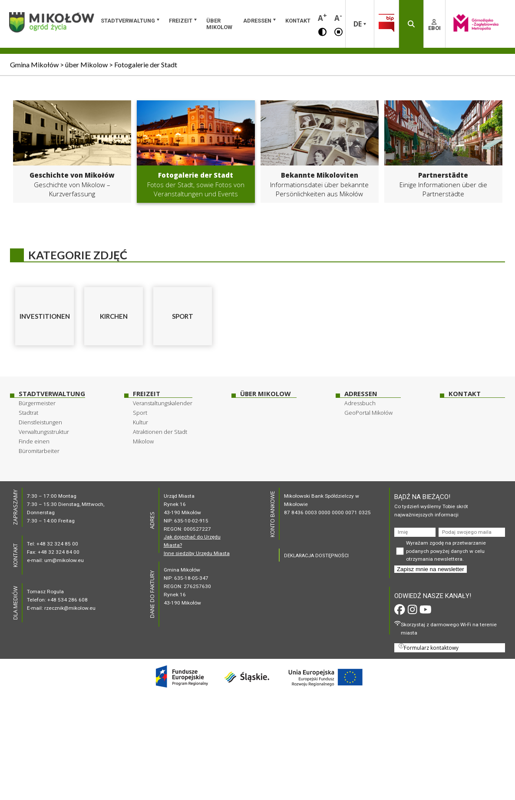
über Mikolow (219, 23)
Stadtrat (28, 413)
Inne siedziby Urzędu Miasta (197, 553)
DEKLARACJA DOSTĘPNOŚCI (316, 556)
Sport (140, 413)
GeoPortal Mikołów (368, 413)
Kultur (140, 422)
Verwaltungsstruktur (44, 432)
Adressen (257, 20)
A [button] (322, 17)
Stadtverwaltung (128, 20)
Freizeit (180, 20)
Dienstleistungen (40, 422)
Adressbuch (360, 403)
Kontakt (297, 20)
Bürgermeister (37, 403)
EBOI (434, 25)
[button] (322, 31)
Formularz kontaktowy (429, 647)
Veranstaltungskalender (162, 403)
